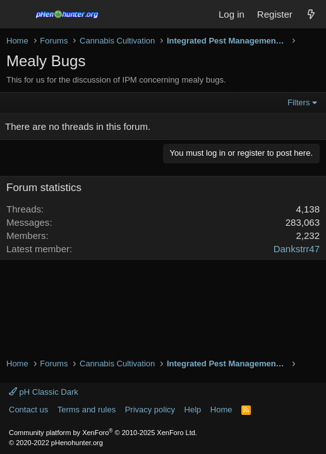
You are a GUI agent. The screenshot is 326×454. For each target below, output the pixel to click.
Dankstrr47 (297, 248)
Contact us (28, 409)
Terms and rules (86, 409)
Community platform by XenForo (103, 432)
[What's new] (311, 14)
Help (193, 409)
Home (221, 409)
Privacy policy (150, 409)
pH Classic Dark (43, 392)
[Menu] (17, 14)
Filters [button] (298, 102)
